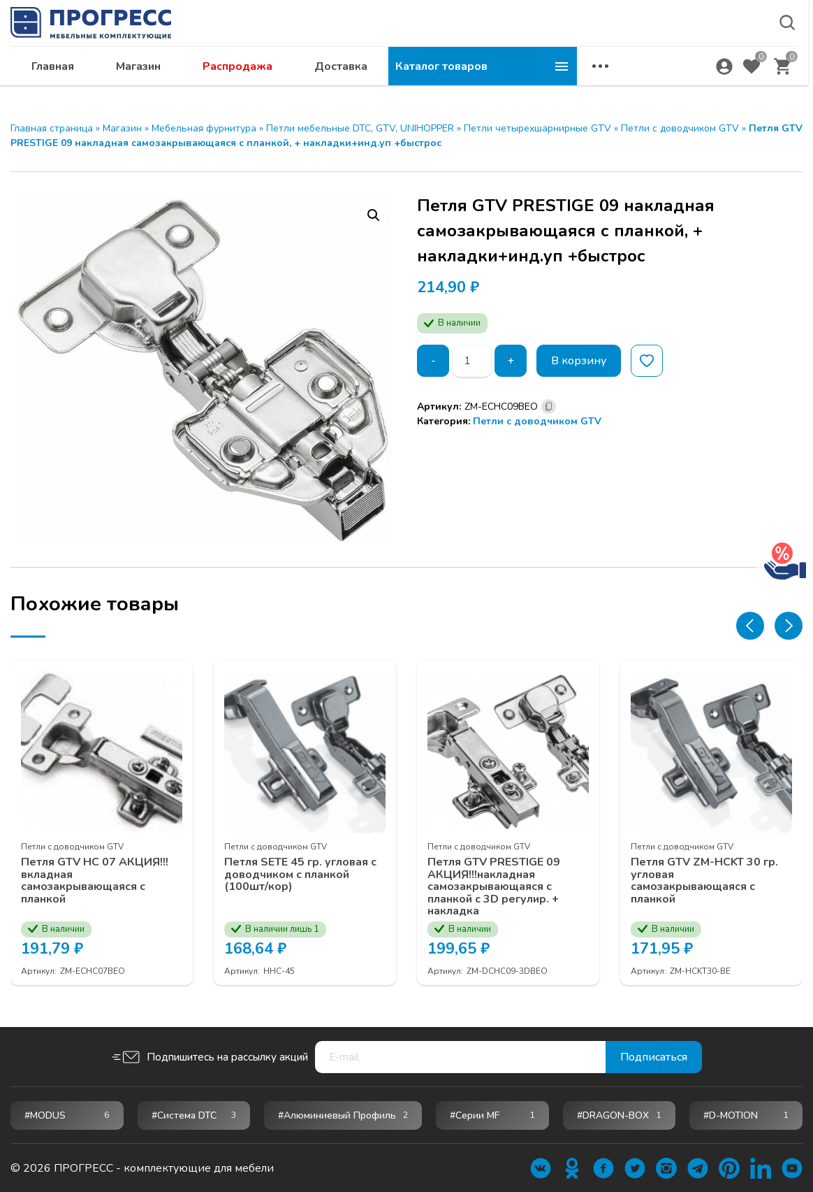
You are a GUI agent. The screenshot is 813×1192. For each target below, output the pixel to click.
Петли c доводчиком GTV (680, 128)
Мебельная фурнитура (204, 128)
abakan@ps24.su (688, 46)
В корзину (578, 360)
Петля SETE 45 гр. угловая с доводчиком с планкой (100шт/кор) (300, 874)
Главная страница (51, 128)
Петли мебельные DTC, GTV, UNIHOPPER (360, 128)
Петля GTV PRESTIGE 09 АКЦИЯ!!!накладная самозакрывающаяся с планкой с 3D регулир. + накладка (493, 886)
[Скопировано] (548, 406)
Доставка (529, 81)
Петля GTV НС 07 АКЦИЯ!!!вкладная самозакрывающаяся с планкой (94, 880)
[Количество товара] (472, 361)
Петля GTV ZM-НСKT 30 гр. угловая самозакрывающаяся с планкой (704, 880)
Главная (241, 81)
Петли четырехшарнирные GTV (537, 128)
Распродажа (426, 81)
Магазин (327, 81)
